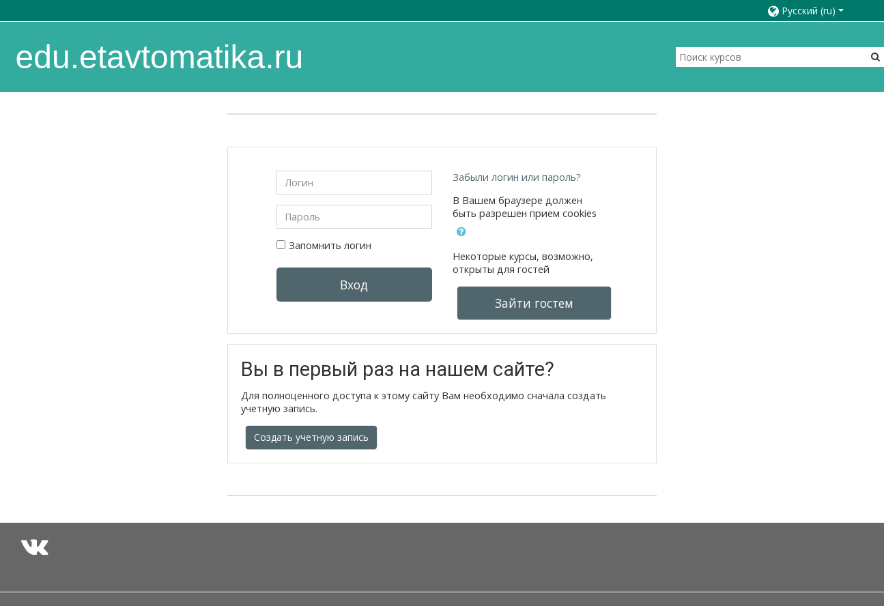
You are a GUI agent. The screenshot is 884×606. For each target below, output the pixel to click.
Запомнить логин (330, 245)
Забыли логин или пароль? (517, 177)
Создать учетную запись (311, 437)
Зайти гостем (534, 303)
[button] (812, 10)
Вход (354, 284)
